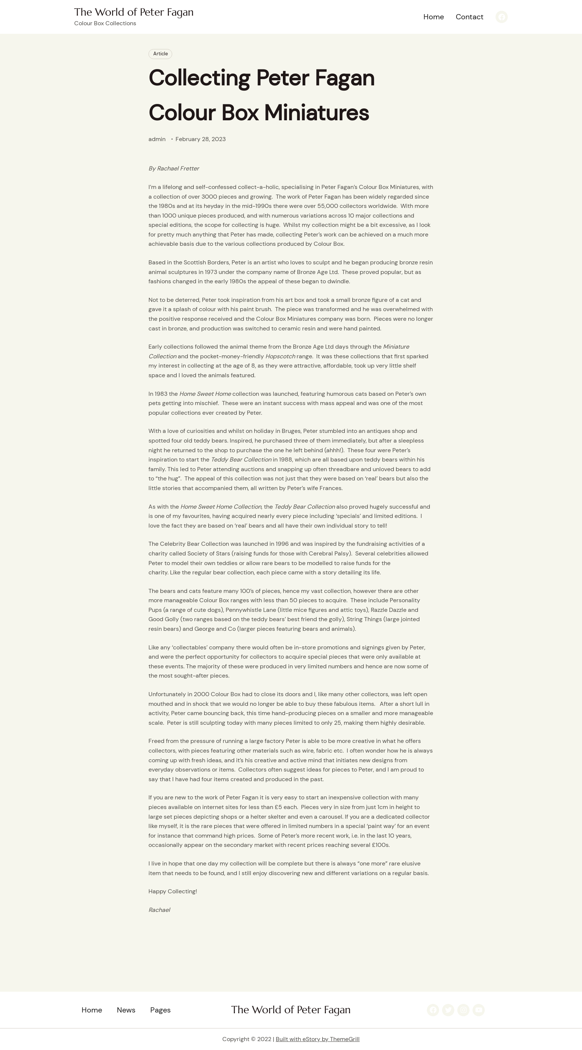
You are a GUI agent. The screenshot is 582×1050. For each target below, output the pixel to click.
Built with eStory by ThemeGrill (318, 1039)
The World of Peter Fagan (134, 12)
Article (160, 53)
